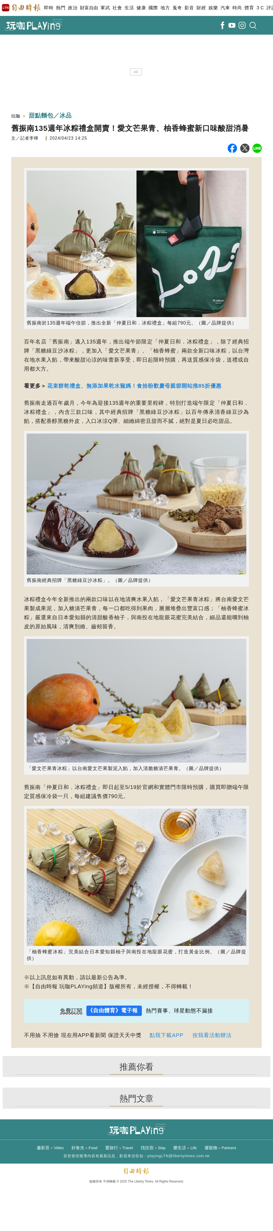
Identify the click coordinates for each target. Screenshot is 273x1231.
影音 (189, 7)
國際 (153, 7)
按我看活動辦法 (212, 1035)
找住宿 (153, 1147)
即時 (48, 7)
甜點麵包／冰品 (50, 115)
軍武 (105, 7)
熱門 (60, 7)
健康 (141, 7)
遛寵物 (220, 1147)
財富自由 (89, 7)
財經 (201, 7)
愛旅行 (119, 1147)
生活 (129, 7)
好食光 (84, 1147)
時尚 (237, 7)
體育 (249, 7)
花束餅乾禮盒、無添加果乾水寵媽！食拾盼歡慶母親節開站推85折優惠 (134, 386)
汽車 (225, 7)
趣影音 (50, 1147)
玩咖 (15, 116)
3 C (260, 7)
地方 (165, 7)
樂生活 (184, 1147)
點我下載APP (166, 1035)
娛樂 (213, 7)
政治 (72, 7)
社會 (117, 7)
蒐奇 (177, 7)
